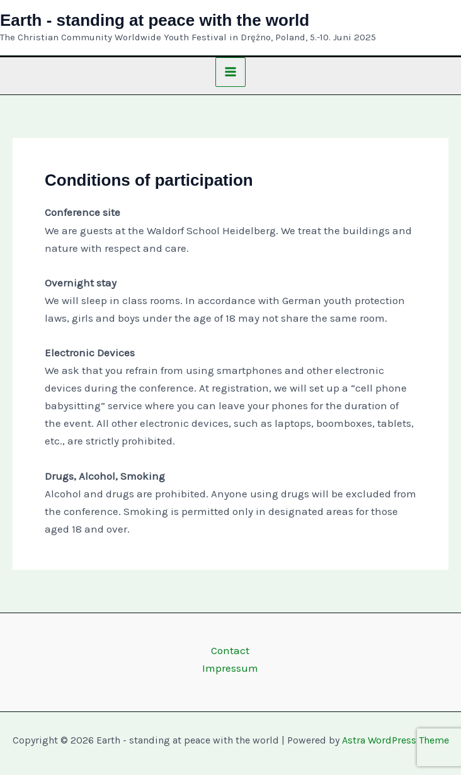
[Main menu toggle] (230, 72)
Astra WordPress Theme (395, 740)
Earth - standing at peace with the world (154, 20)
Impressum (230, 668)
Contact (230, 650)
